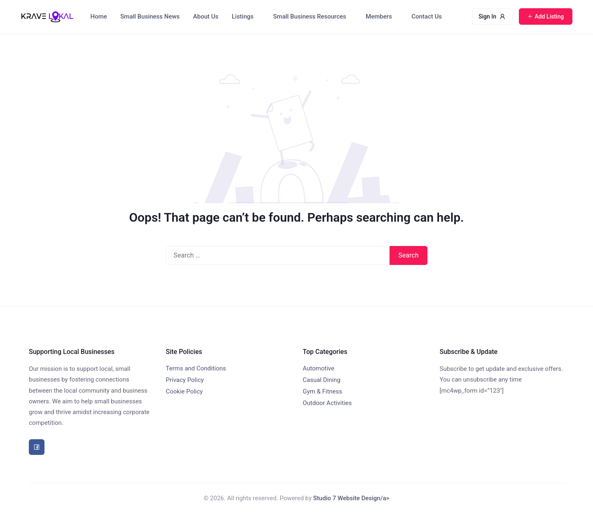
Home (99, 16)
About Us (206, 16)
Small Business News (150, 16)
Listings (243, 16)
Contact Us (426, 16)
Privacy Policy (185, 380)
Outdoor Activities (327, 403)
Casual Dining (322, 380)
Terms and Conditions (196, 368)
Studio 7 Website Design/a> (351, 498)
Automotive (318, 368)
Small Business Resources (309, 16)
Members (379, 16)
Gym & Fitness (322, 391)
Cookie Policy (184, 391)
